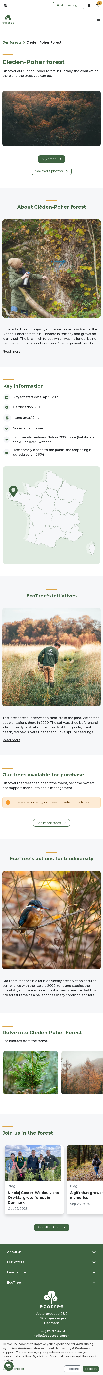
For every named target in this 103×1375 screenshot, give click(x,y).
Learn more (16, 1272)
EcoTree (14, 1282)
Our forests (12, 42)
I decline (73, 1368)
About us (14, 1252)
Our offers (15, 1262)
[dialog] (51, 1357)
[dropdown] (5, 5)
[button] (68, 5)
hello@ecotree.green (51, 1335)
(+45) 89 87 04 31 (51, 1331)
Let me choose (13, 1368)
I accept (91, 1368)
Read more (11, 351)
